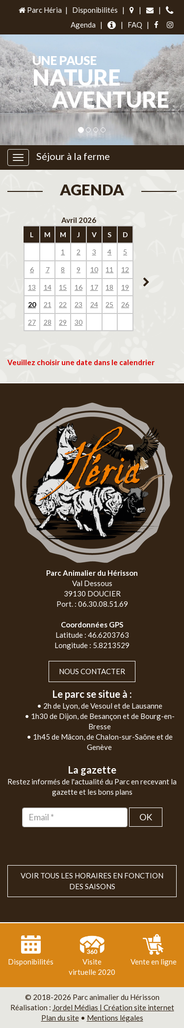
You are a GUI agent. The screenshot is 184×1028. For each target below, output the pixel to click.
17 (94, 287)
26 (125, 304)
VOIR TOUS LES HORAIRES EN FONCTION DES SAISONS (92, 880)
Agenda (83, 24)
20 (32, 304)
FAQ (135, 24)
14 (48, 287)
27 (32, 322)
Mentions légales (115, 1017)
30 (78, 322)
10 (94, 269)
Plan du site (60, 1017)
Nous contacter (92, 671)
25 (109, 304)
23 (78, 304)
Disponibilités (95, 9)
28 (48, 322)
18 (109, 287)
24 (94, 304)
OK (145, 816)
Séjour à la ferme (73, 156)
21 (48, 304)
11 (109, 269)
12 (125, 269)
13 (32, 287)
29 (63, 322)
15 (63, 287)
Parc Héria (39, 9)
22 (63, 304)
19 (125, 287)
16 (78, 287)
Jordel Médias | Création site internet (113, 1007)
